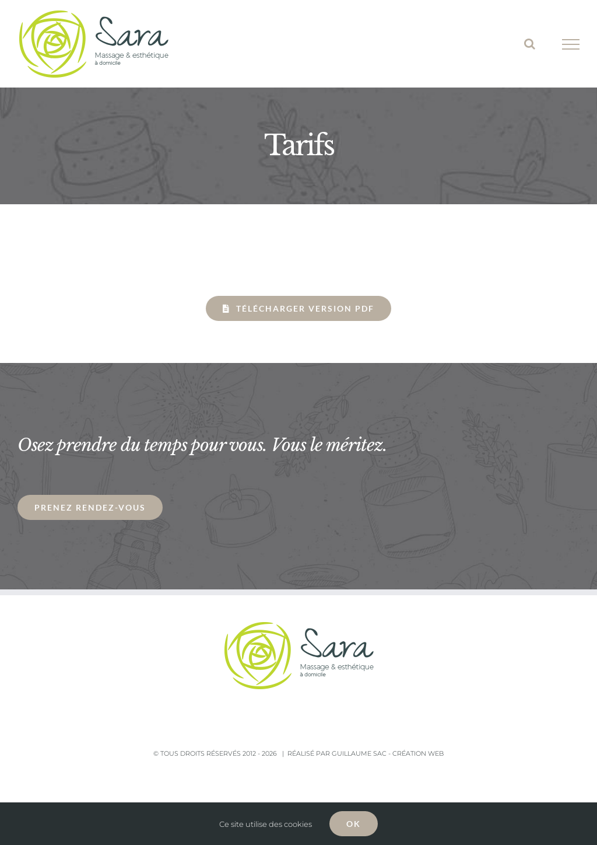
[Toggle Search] (529, 44)
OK (353, 824)
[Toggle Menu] (571, 44)
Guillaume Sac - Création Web (388, 753)
